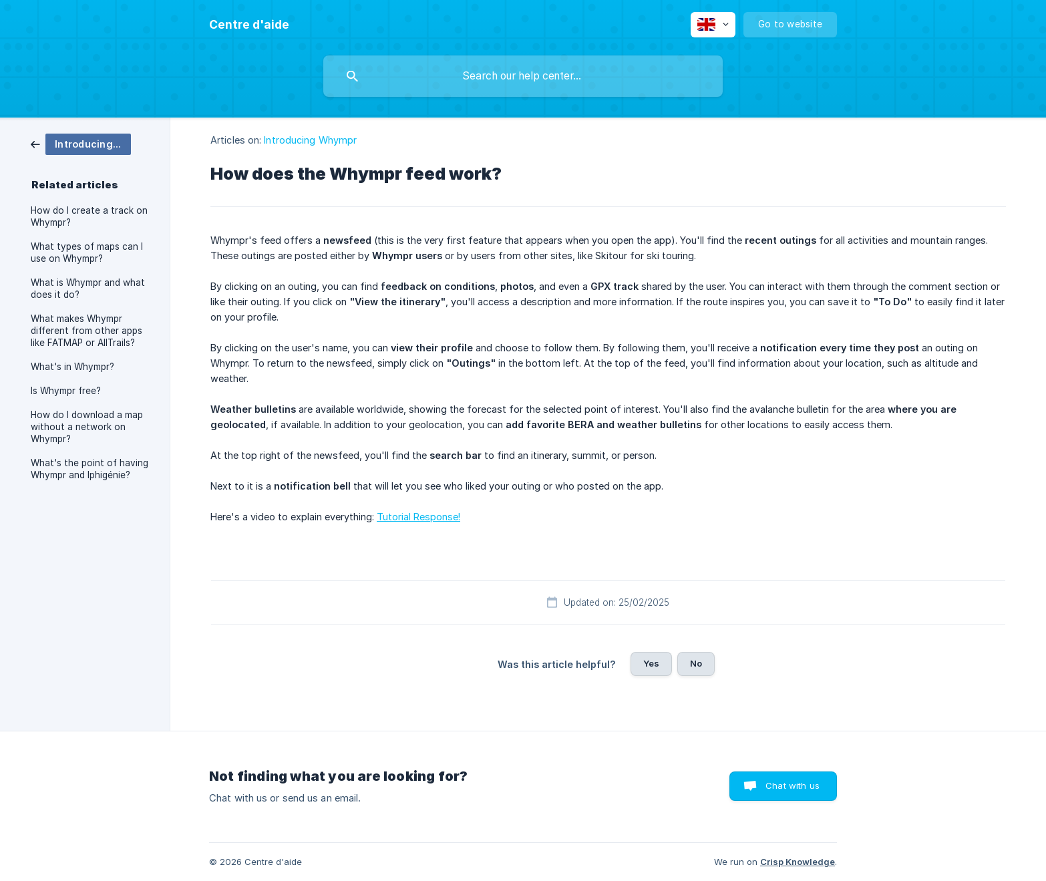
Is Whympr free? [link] (66, 390)
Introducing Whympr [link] (310, 140)
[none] (249, 24)
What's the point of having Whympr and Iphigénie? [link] (89, 469)
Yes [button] (651, 663)
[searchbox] (523, 76)
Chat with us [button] (792, 785)
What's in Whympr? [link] (72, 366)
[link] (81, 143)
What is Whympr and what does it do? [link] (88, 288)
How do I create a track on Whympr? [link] (89, 216)
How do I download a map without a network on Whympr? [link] (87, 426)
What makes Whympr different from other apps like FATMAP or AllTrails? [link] (86, 330)
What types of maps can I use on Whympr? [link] (87, 252)
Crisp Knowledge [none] (797, 861)
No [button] (696, 663)
